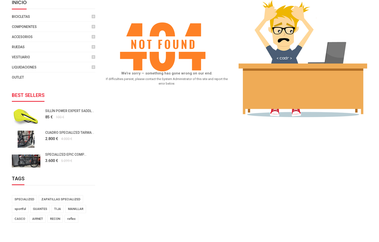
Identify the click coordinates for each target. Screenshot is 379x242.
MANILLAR (75, 209)
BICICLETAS (21, 17)
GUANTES (40, 209)
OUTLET (18, 77)
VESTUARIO (21, 57)
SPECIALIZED (24, 199)
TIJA (57, 209)
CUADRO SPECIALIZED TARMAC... (71, 132)
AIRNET (37, 219)
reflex (71, 219)
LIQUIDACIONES (24, 67)
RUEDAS (18, 47)
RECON (55, 219)
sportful (20, 209)
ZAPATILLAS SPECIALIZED (60, 199)
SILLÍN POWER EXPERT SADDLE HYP (73, 111)
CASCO (20, 219)
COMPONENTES (24, 27)
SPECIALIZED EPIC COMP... (66, 154)
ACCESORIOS (22, 37)
